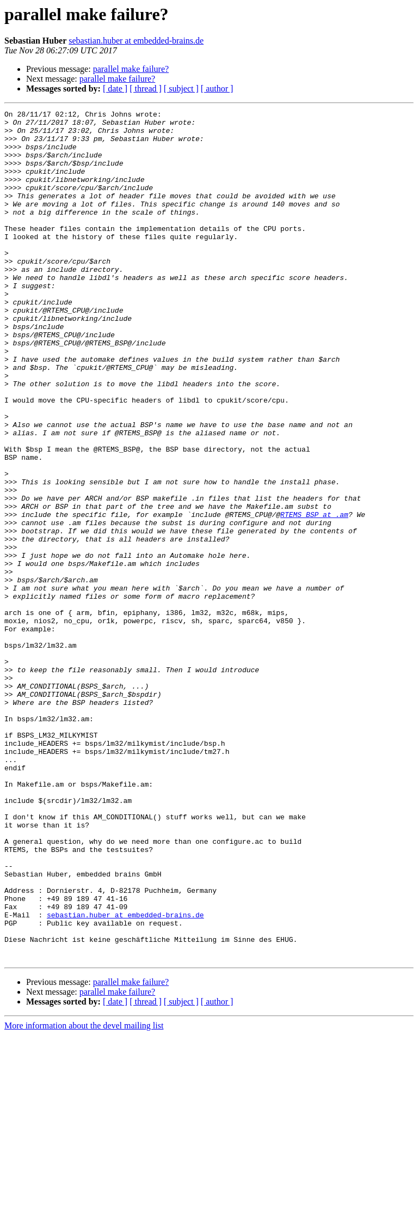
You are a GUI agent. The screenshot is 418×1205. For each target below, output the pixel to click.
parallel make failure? (131, 69)
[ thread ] (146, 88)
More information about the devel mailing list (83, 1195)
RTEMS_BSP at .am (314, 596)
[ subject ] (181, 88)
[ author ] (217, 88)
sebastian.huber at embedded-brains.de (136, 40)
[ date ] (115, 88)
